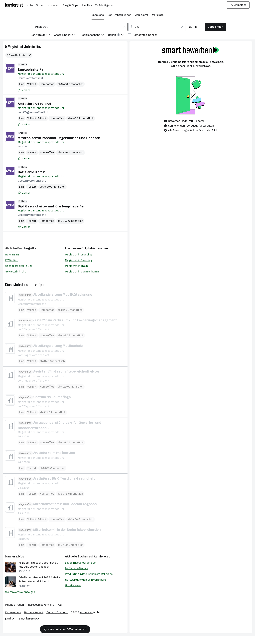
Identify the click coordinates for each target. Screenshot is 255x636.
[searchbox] (78, 27)
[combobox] (78, 27)
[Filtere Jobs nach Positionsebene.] (94, 35)
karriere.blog (14, 556)
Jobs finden (215, 26)
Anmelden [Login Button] (238, 5)
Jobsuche (98, 15)
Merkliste (157, 15)
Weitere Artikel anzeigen (20, 592)
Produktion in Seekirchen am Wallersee (89, 574)
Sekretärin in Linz (15, 271)
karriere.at (102, 556)
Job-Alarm (141, 15)
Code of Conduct (57, 612)
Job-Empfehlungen (119, 15)
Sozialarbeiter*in (31, 172)
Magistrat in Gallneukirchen (82, 271)
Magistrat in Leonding (78, 254)
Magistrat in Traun (76, 265)
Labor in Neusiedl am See (80, 562)
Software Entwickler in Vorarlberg (85, 579)
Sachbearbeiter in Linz (18, 265)
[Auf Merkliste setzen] (24, 90)
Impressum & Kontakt (40, 604)
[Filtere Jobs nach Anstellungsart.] (67, 35)
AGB (59, 604)
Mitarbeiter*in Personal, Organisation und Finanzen (59, 138)
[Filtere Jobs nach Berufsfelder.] (42, 35)
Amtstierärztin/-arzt (35, 104)
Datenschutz (13, 612)
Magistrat (15, 47)
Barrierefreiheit (33, 612)
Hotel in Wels (73, 585)
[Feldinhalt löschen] (125, 27)
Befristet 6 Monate (76, 568)
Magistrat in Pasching (78, 260)
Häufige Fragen (14, 604)
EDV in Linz (11, 260)
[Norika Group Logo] (22, 619)
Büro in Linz (12, 254)
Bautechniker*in (31, 70)
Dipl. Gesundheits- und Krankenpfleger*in (51, 206)
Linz (39, 47)
